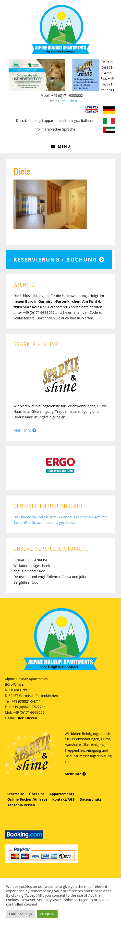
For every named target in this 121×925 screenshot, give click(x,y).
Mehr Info (24, 430)
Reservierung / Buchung (59, 259)
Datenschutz (90, 799)
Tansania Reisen (21, 805)
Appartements (61, 794)
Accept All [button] (47, 913)
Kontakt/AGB (63, 799)
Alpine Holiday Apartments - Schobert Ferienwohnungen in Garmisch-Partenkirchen (60, 29)
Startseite (15, 794)
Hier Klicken (67, 101)
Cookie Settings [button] (20, 913)
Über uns (37, 794)
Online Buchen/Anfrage (27, 799)
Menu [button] (64, 146)
